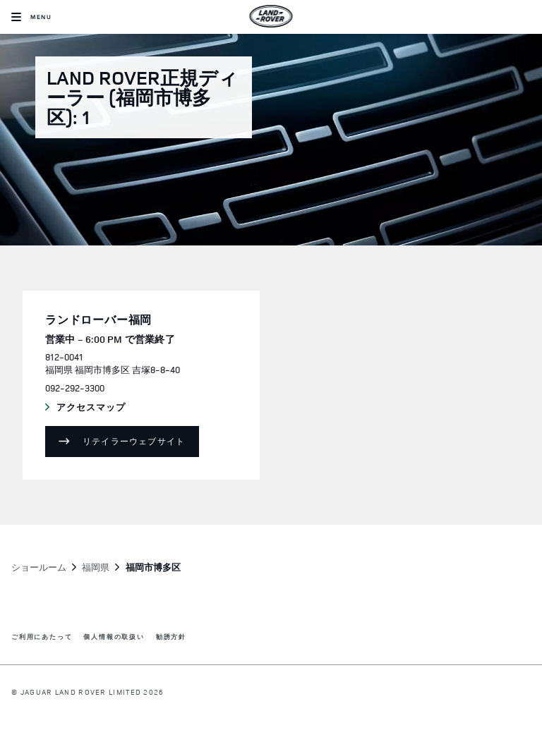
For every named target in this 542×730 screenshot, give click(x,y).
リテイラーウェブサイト (134, 441)
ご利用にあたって (41, 637)
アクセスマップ (104, 408)
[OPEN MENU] (31, 17)
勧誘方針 (171, 637)
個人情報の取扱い (113, 637)
